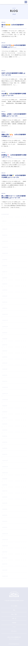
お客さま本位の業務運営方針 (14, 637)
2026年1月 (4, 235)
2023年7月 (4, 417)
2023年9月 (4, 405)
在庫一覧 (14, 618)
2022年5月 (4, 503)
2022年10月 (5, 472)
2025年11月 (5, 247)
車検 (14, 610)
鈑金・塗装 (14, 614)
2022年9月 (4, 478)
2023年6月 (4, 424)
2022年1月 (4, 527)
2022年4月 (4, 509)
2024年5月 (4, 357)
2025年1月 (4, 308)
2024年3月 (4, 369)
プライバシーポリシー (14, 639)
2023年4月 (4, 436)
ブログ (14, 626)
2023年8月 (4, 411)
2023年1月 (4, 454)
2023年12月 (5, 387)
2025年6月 (4, 277)
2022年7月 (4, 491)
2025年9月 (4, 259)
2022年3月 (4, 515)
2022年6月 (4, 497)
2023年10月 (5, 399)
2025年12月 (5, 241)
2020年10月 (5, 576)
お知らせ (4, 221)
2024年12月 (5, 314)
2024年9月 (4, 332)
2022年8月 (4, 484)
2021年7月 (4, 564)
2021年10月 (5, 545)
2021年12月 (5, 533)
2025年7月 (4, 271)
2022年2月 (4, 521)
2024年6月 (4, 350)
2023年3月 (4, 442)
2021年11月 (5, 539)
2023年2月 (4, 448)
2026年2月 (4, 229)
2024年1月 (4, 381)
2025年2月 (4, 302)
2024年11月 (5, 320)
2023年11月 (5, 393)
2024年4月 (4, 363)
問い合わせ (14, 631)
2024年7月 (4, 344)
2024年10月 (5, 326)
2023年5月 (4, 430)
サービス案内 (14, 605)
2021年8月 (4, 558)
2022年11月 (5, 466)
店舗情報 (14, 622)
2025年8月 (4, 265)
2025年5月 (4, 284)
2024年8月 (4, 338)
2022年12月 (5, 460)
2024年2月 (4, 375)
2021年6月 (4, 570)
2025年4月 (4, 290)
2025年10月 (5, 253)
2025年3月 (4, 296)
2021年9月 (4, 551)
